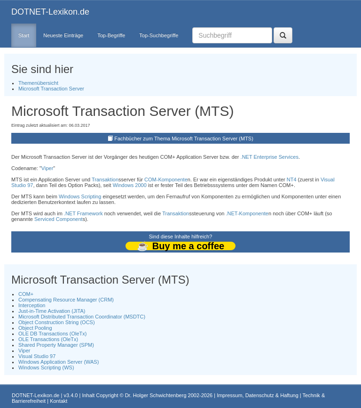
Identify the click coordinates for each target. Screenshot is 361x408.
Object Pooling (35, 328)
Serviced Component (58, 219)
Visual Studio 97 (36, 356)
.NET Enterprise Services (269, 157)
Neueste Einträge (63, 35)
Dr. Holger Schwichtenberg (156, 395)
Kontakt (58, 401)
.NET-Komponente (247, 213)
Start (23, 35)
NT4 (292, 179)
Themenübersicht (38, 83)
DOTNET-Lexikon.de (50, 11)
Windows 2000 (130, 185)
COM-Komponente (166, 179)
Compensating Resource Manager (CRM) (66, 299)
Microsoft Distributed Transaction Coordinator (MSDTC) (81, 316)
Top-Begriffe (111, 35)
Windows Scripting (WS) (46, 367)
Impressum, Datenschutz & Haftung (257, 395)
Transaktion (105, 179)
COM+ (25, 294)
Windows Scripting (80, 196)
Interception (31, 305)
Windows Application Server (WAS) (58, 362)
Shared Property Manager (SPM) (56, 345)
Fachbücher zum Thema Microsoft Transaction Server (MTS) (183, 138)
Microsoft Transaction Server (51, 88)
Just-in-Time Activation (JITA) (51, 311)
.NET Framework (83, 213)
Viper (47, 168)
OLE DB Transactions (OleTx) (52, 333)
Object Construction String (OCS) (56, 322)
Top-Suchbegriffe (158, 35)
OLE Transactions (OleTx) (48, 339)
